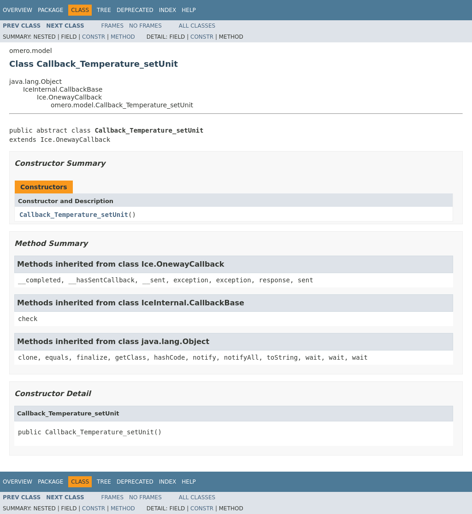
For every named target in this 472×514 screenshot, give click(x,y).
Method (123, 37)
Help (189, 10)
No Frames (145, 26)
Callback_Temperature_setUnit (73, 214)
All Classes (197, 26)
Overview (17, 10)
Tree (104, 10)
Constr (93, 37)
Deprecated (135, 10)
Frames (112, 26)
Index (168, 10)
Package (50, 10)
